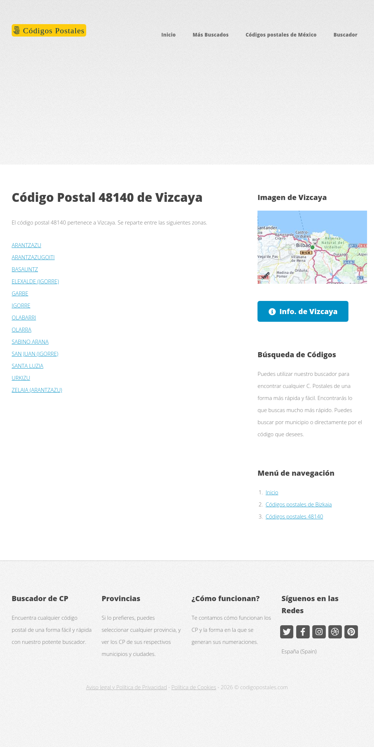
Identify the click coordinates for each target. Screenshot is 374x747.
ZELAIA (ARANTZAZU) (37, 389)
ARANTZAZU (26, 245)
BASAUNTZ (25, 269)
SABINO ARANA (30, 341)
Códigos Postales (53, 30)
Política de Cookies (193, 687)
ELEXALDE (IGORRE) (35, 281)
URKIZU (21, 377)
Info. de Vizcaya (308, 311)
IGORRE (21, 305)
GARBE (20, 293)
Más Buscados (210, 34)
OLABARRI (24, 317)
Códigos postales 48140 (294, 516)
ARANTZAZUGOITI (33, 257)
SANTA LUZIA (27, 365)
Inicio (168, 34)
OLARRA (21, 329)
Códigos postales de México (281, 34)
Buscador (345, 34)
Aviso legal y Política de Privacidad (126, 687)
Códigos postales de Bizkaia (299, 504)
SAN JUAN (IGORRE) (35, 353)
